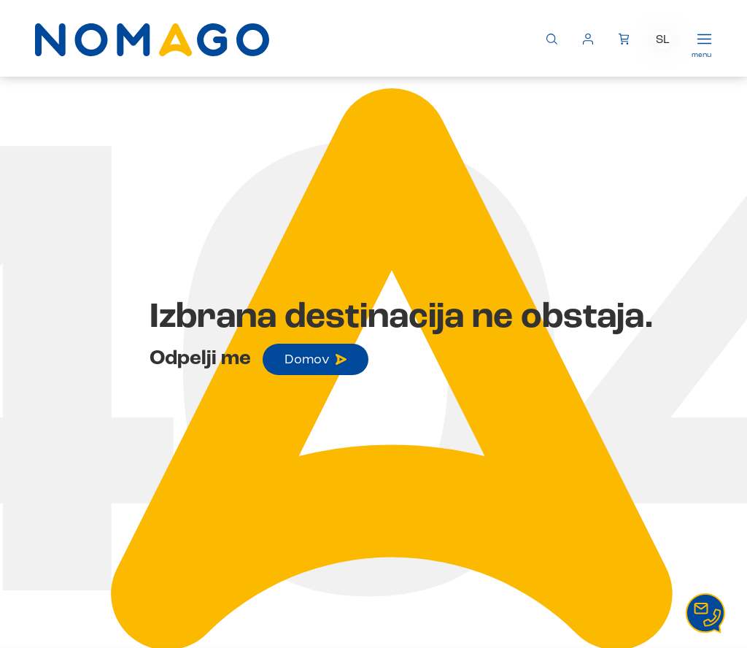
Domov (316, 359)
